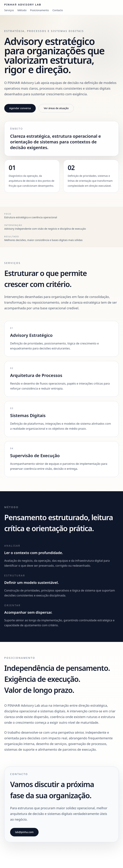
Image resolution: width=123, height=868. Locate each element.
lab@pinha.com (24, 832)
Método (21, 10)
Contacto (57, 10)
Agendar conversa (20, 108)
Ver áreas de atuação (56, 108)
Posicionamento (39, 10)
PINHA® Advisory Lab (22, 4)
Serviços (9, 10)
